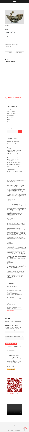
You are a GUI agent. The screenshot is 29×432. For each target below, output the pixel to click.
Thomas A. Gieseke (11, 111)
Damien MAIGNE (18, 430)
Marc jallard (9, 52)
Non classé (15, 44)
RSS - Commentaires (11, 350)
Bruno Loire (12, 169)
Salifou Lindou (11, 119)
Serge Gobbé (10, 117)
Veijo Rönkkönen (16, 164)
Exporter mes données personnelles (13, 327)
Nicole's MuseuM (11, 429)
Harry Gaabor (18, 157)
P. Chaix (9, 109)
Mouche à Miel (10, 393)
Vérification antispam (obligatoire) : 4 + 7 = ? (14, 336)
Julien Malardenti (17, 162)
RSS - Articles (9, 348)
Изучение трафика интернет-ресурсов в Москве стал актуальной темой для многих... (14, 294)
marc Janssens (19, 52)
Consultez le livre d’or (11, 310)
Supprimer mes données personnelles (13, 328)
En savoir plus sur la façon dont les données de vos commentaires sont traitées (14, 97)
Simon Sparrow (11, 115)
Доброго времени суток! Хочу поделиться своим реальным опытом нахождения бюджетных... (14, 289)
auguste (9, 141)
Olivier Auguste (17, 141)
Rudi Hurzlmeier (11, 121)
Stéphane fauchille (12, 113)
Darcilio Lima (19, 171)
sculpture (8, 46)
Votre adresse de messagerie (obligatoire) (13, 330)
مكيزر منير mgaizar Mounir (13, 143)
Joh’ (16, 151)
